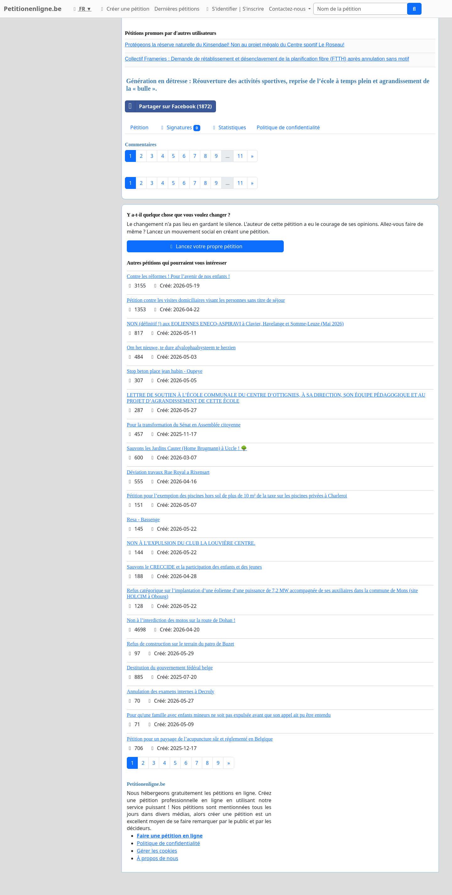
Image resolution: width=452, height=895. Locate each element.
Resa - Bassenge (143, 519)
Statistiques (228, 127)
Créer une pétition (124, 8)
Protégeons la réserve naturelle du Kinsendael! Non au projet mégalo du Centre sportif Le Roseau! (234, 44)
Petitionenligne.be (33, 8)
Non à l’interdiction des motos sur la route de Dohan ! (181, 620)
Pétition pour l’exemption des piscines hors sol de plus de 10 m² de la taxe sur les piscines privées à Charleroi (237, 495)
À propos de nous (157, 858)
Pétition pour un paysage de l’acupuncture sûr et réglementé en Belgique (200, 739)
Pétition (139, 127)
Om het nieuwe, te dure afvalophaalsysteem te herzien (181, 347)
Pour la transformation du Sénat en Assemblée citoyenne (183, 424)
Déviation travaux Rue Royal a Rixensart (168, 472)
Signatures (179, 127)
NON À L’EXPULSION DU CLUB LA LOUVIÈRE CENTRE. (191, 543)
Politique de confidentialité (288, 127)
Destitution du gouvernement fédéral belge (170, 667)
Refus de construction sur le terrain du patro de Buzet (180, 643)
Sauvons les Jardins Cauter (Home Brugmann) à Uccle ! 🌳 (187, 448)
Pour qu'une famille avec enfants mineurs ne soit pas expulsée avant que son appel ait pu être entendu (229, 715)
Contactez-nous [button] (288, 8)
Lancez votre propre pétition (205, 246)
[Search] (360, 9)
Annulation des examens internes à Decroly (170, 691)
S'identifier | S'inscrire (234, 8)
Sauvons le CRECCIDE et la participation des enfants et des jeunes (194, 567)
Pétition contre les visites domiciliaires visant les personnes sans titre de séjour (206, 300)
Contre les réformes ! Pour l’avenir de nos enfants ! (178, 276)
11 (240, 156)
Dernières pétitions (176, 8)
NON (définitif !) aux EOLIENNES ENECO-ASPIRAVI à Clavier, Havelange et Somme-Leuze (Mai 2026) (235, 323)
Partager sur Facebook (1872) (168, 106)
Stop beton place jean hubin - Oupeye (164, 371)
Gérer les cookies (157, 850)
